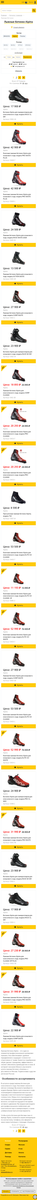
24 (21, 83)
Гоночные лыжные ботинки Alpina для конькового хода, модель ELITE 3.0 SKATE (17, 637)
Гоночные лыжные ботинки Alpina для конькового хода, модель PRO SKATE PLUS (17, 155)
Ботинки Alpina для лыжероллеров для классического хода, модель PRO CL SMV (17, 799)
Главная (4, 15)
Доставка (8, 1153)
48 (23, 83)
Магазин (22, 1145)
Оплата (21, 1153)
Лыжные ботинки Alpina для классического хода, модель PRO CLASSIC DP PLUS (15, 958)
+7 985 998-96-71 (25, 1163)
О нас (21, 1149)
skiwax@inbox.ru (7, 1172)
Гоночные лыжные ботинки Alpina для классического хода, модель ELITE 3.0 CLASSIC (17, 555)
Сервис (7, 1149)
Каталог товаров (15, 15)
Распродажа (23, 1141)
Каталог (8, 1141)
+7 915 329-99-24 (25, 1171)
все (26, 83)
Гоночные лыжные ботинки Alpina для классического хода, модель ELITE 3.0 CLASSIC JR (17, 596)
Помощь (8, 1157)
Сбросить (18, 71)
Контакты (22, 1157)
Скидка (7, 1145)
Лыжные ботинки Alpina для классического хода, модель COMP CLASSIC (16, 393)
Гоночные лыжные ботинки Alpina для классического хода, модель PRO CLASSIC (17, 434)
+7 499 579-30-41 (25, 1167)
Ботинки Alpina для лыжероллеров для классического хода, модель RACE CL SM (17, 114)
